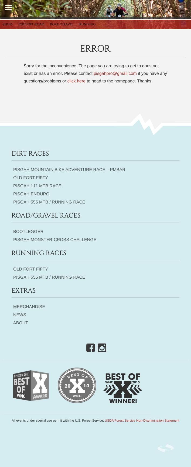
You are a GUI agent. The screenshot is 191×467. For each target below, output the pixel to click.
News (19, 315)
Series (8, 24)
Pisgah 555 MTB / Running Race (49, 202)
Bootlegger (28, 231)
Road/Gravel (62, 24)
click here (76, 81)
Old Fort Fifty (30, 178)
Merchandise (29, 307)
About (20, 323)
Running (87, 24)
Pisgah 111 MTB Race (37, 186)
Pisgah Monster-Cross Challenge (55, 240)
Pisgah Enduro (31, 194)
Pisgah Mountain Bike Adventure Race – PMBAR (69, 170)
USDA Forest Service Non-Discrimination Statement (142, 420)
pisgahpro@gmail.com (115, 73)
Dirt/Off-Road (32, 24)
